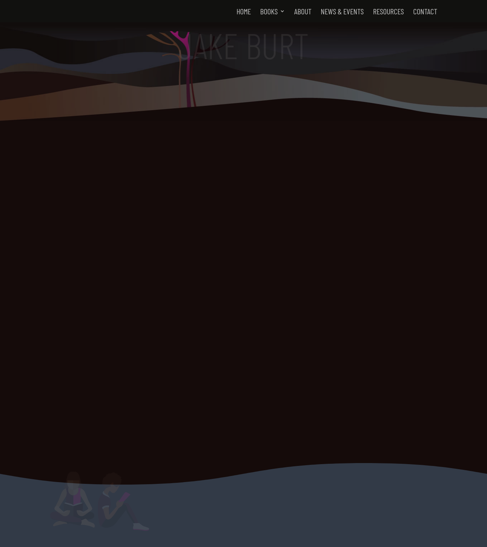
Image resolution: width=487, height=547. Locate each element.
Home (244, 12)
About (302, 12)
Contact (425, 12)
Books (269, 12)
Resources (388, 12)
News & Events (342, 12)
